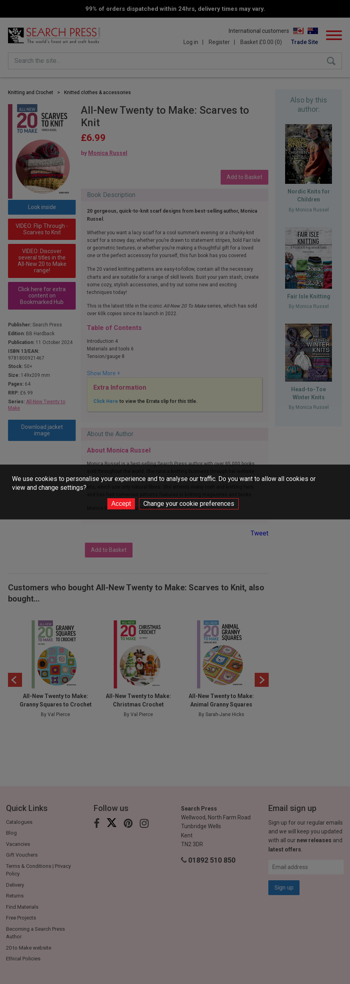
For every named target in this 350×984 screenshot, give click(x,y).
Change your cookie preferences (188, 503)
